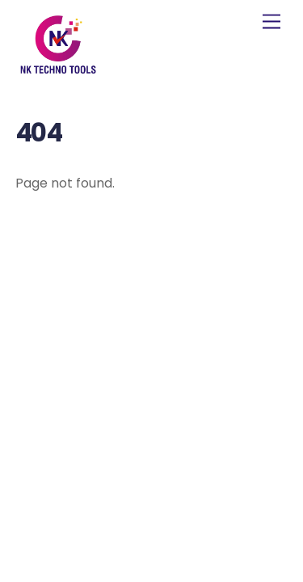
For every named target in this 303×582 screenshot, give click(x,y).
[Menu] (271, 22)
